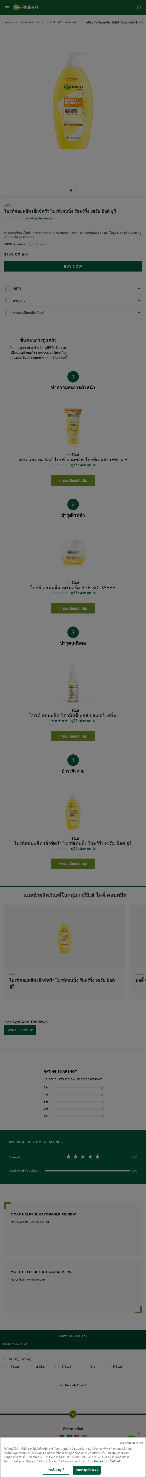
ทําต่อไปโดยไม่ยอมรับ (131, 1442)
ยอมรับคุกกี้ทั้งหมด (86, 1470)
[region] (73, 1457)
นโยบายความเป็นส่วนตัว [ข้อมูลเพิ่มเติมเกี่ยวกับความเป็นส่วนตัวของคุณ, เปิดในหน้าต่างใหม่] (106, 1461)
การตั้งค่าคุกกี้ (56, 1470)
